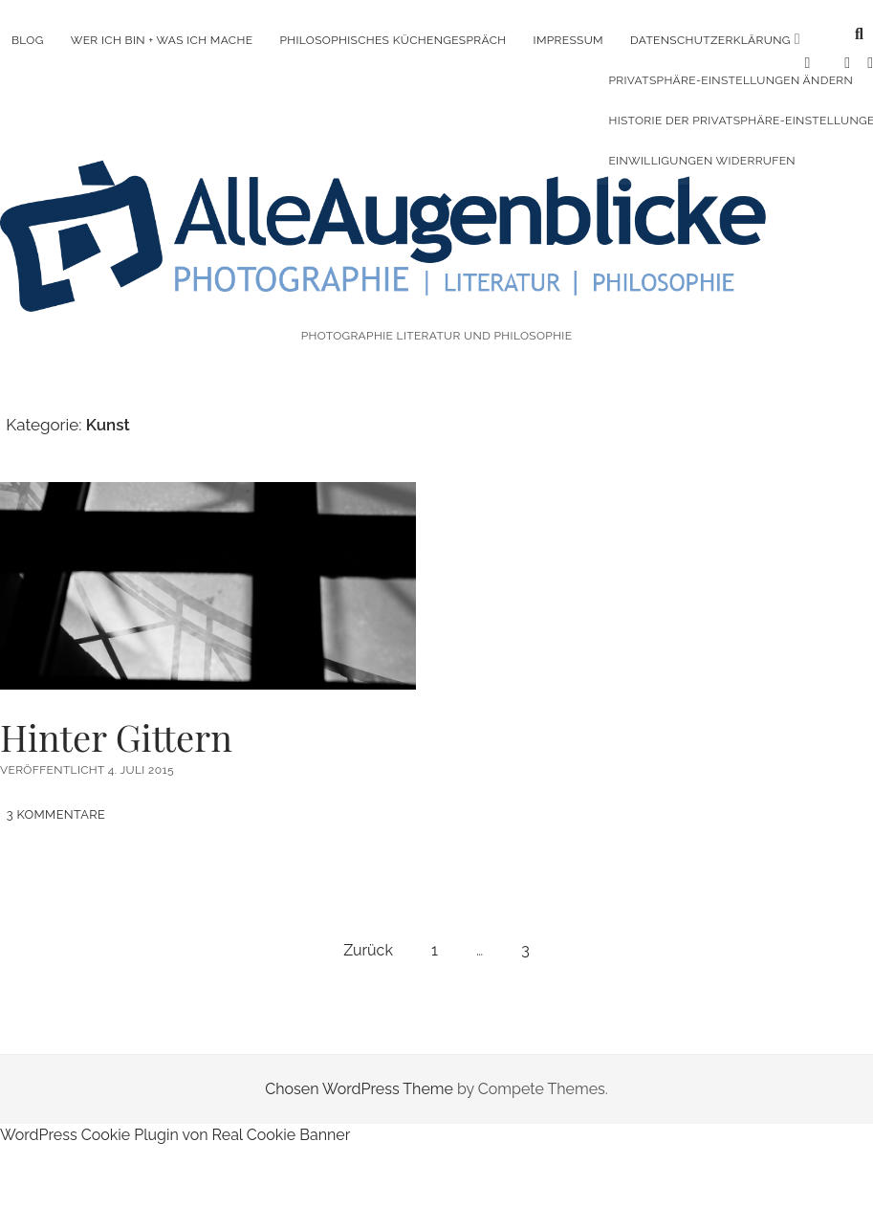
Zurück (368, 923)
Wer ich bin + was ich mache (162, 40)
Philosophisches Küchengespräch (392, 40)
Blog (27, 40)
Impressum (568, 40)
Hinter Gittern (208, 558)
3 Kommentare (56, 787)
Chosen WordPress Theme (359, 1062)
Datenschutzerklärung (710, 40)
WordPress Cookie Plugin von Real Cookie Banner (175, 1108)
